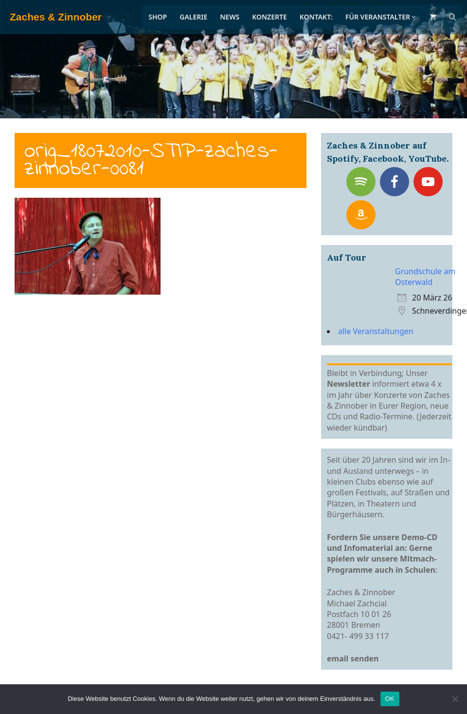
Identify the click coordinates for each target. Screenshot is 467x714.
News (229, 16)
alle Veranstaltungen (375, 331)
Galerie (193, 16)
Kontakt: (316, 16)
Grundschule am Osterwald (425, 276)
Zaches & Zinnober (56, 16)
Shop (157, 16)
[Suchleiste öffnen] (452, 17)
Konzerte (269, 16)
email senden (353, 658)
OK (390, 698)
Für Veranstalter (381, 16)
